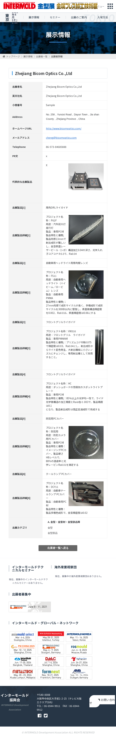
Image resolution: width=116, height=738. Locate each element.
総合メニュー (97, 6)
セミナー (55, 17)
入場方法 (102, 17)
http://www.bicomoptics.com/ (63, 128)
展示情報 (34, 17)
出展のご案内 (79, 17)
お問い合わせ (102, 701)
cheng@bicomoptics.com (61, 137)
